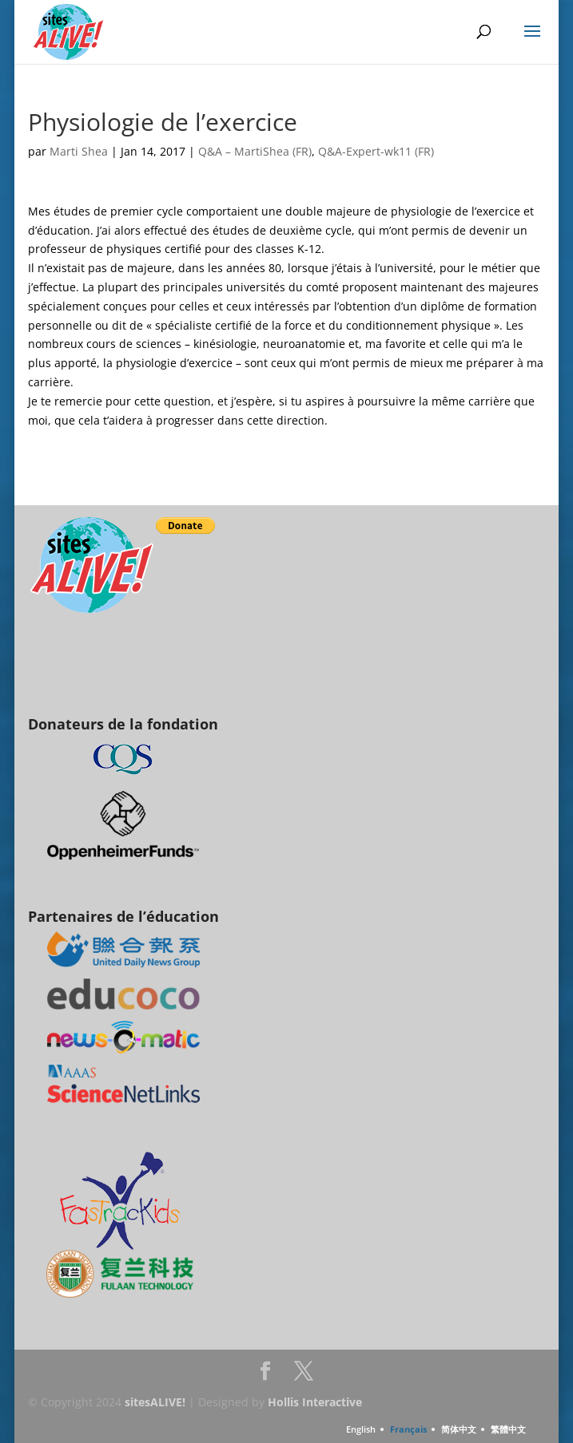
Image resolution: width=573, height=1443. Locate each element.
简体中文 (458, 1429)
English (361, 1429)
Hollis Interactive (315, 1401)
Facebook (265, 1376)
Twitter (303, 1376)
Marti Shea (79, 151)
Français (408, 1429)
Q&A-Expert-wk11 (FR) (376, 151)
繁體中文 (508, 1429)
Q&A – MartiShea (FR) (255, 151)
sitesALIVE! (155, 1401)
